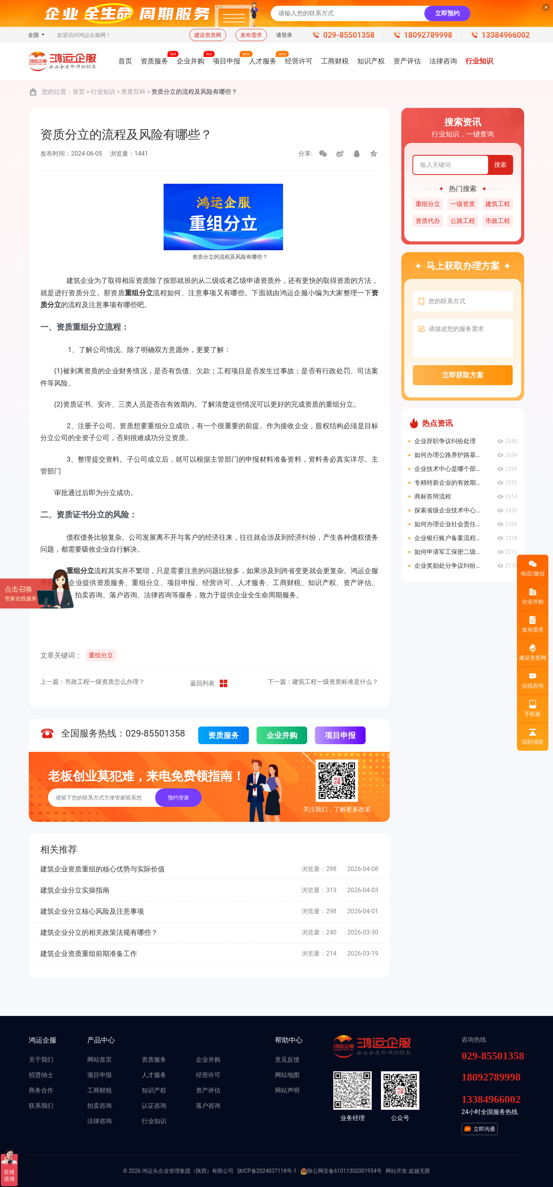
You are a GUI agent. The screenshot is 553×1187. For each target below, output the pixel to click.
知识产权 (154, 1090)
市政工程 (497, 220)
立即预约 (447, 13)
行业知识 (103, 91)
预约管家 (178, 798)
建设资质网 (207, 35)
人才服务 (154, 1075)
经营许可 (208, 1075)
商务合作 (41, 1090)
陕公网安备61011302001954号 (341, 1171)
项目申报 (340, 735)
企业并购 (282, 735)
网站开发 (396, 1171)
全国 (34, 35)
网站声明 (287, 1090)
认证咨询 (154, 1105)
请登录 (284, 35)
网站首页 (99, 1059)
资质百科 (133, 91)
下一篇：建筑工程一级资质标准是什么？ (323, 681)
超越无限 (419, 1171)
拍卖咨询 (99, 1105)
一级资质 (462, 204)
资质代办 (428, 220)
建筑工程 (497, 204)
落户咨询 (208, 1105)
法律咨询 (99, 1121)
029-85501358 (348, 35)
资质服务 (223, 735)
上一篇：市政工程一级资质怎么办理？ (92, 681)
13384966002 (506, 35)
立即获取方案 (462, 375)
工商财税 (99, 1090)
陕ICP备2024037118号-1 (266, 1171)
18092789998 (428, 35)
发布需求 (251, 35)
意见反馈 (287, 1059)
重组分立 (101, 655)
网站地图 (287, 1075)
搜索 (500, 164)
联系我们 (41, 1105)
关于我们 (41, 1059)
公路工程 (462, 220)
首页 (79, 91)
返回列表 (209, 683)
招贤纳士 (41, 1075)
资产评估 (208, 1090)
